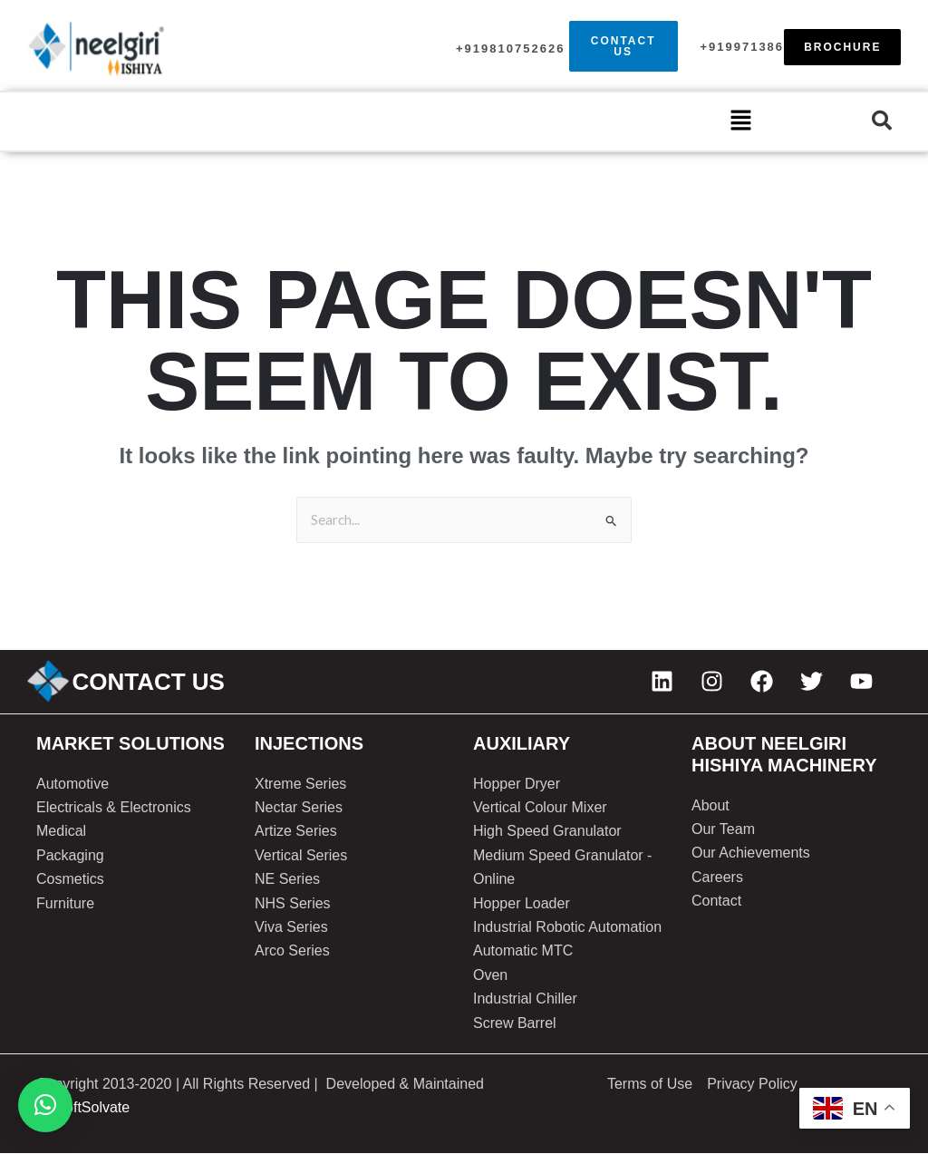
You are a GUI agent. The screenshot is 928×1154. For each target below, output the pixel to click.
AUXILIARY (521, 744)
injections (309, 744)
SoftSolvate (92, 1109)
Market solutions (130, 744)
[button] (740, 121)
